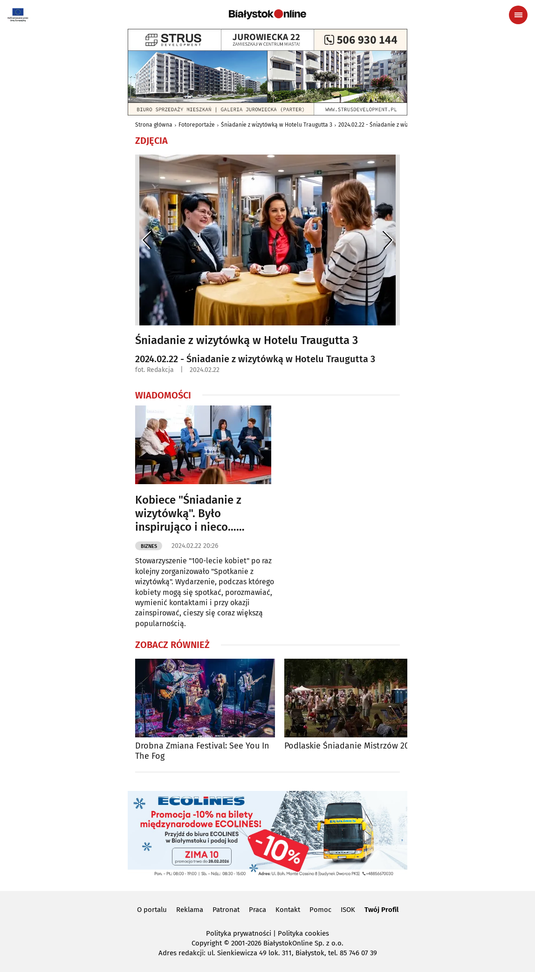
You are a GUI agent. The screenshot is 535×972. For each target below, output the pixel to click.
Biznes (149, 546)
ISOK (348, 909)
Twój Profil (381, 909)
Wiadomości (163, 395)
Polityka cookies (303, 933)
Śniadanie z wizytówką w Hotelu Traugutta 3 (276, 125)
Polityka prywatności (238, 933)
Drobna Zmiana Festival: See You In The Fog (202, 751)
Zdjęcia (151, 140)
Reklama (189, 909)
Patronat (226, 909)
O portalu (152, 909)
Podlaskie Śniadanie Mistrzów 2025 (351, 746)
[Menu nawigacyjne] (518, 15)
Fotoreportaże (196, 125)
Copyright (207, 943)
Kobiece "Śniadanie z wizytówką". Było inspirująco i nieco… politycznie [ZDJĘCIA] (188, 513)
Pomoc (320, 909)
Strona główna (153, 125)
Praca (257, 909)
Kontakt (287, 909)
